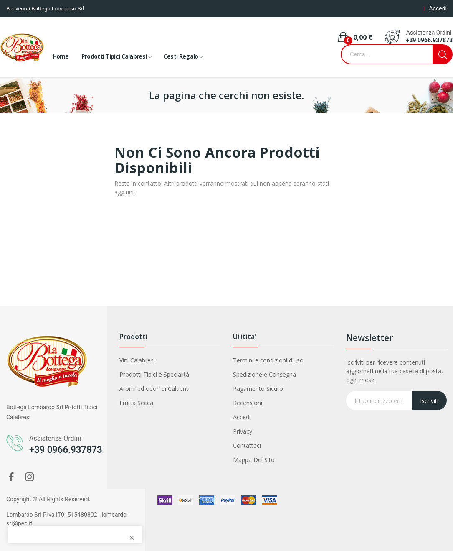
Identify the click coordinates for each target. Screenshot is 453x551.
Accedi (242, 417)
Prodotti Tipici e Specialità (154, 374)
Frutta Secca (136, 403)
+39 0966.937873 (429, 40)
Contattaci (247, 445)
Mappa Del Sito (254, 460)
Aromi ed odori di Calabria (154, 389)
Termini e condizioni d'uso (268, 360)
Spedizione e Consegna (264, 374)
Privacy (242, 431)
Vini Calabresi (137, 360)
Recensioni (247, 403)
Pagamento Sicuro (258, 389)
